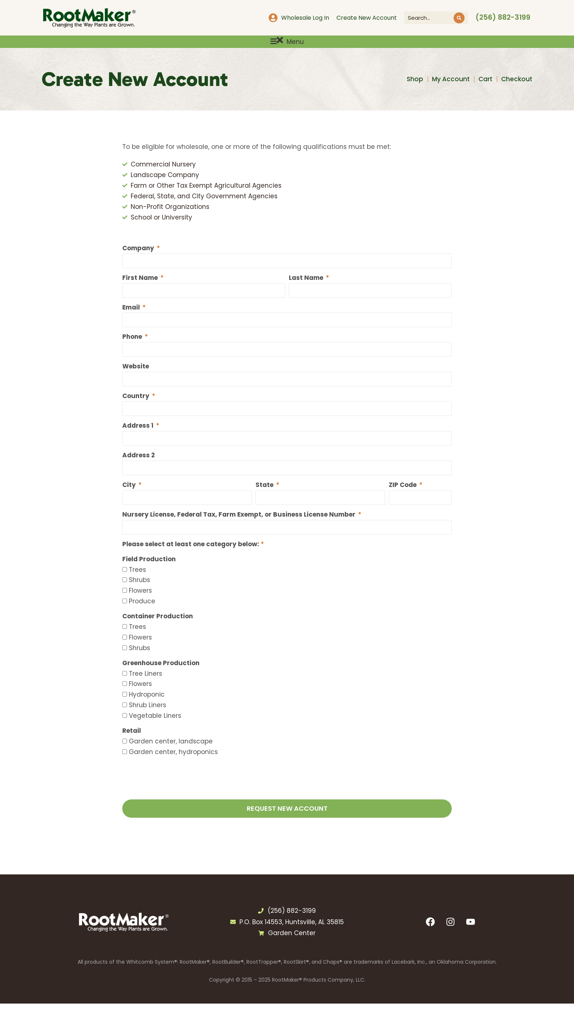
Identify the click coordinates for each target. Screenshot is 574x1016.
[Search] (459, 17)
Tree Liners (145, 686)
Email (131, 317)
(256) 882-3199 (503, 17)
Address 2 (138, 466)
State (265, 496)
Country (136, 406)
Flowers (140, 603)
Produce (142, 613)
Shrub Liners (147, 717)
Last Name (307, 287)
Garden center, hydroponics (173, 764)
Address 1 (138, 436)
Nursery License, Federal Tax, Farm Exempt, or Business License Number (239, 526)
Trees (137, 582)
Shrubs (139, 592)
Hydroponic (147, 706)
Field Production (149, 571)
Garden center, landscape (171, 753)
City (129, 496)
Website (135, 376)
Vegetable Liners (155, 728)
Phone (133, 346)
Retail (131, 743)
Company (139, 257)
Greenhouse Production (161, 675)
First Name (140, 287)
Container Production (157, 628)
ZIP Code (403, 496)
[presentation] (178, 793)
